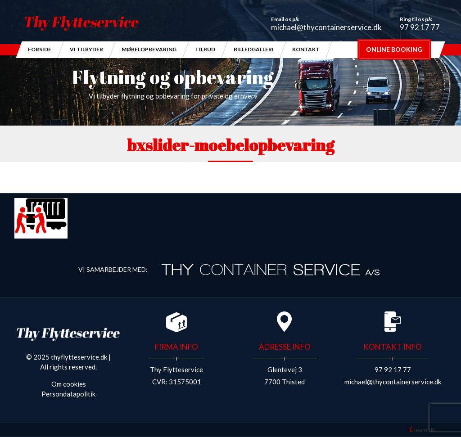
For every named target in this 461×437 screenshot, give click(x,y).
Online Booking (394, 49)
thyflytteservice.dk (79, 357)
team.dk (422, 429)
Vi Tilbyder (86, 49)
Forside (39, 49)
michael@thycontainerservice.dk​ (326, 27)
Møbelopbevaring (149, 49)
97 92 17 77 (420, 27)
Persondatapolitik (68, 394)
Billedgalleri (254, 49)
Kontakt (306, 49)
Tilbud (205, 49)
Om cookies (68, 384)
